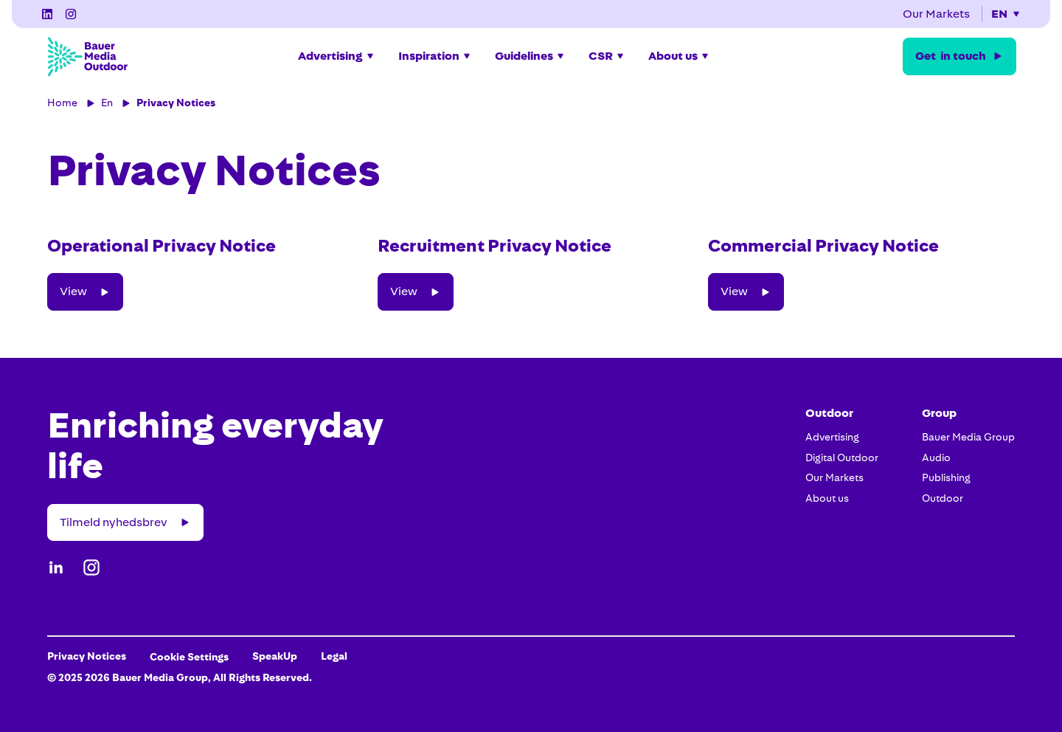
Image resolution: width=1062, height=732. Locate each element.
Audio (936, 457)
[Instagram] (71, 14)
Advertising (832, 437)
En (107, 102)
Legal (334, 656)
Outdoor (942, 498)
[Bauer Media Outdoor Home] (87, 56)
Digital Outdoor (841, 457)
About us (827, 498)
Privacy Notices (175, 102)
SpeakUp (274, 656)
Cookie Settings (189, 657)
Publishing (946, 477)
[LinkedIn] (47, 14)
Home (62, 102)
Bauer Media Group (968, 437)
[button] (1006, 14)
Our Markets (834, 477)
